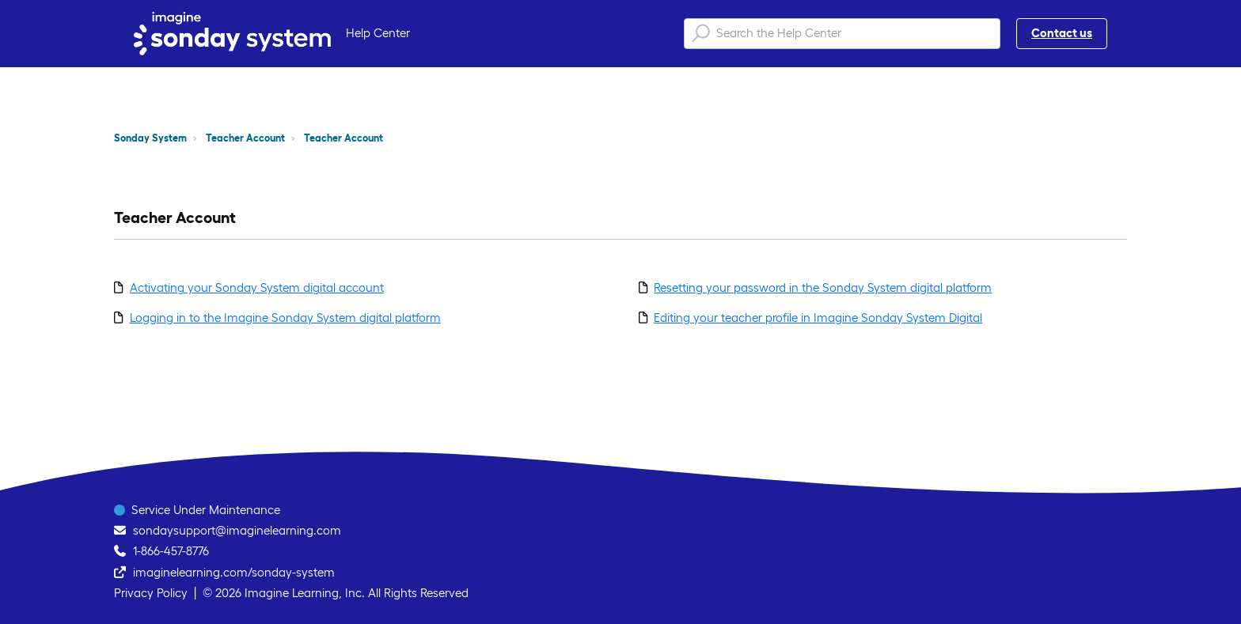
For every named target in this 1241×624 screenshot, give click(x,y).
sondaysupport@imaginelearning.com (237, 530)
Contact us (1061, 33)
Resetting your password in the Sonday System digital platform (823, 287)
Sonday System (150, 138)
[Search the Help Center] (842, 33)
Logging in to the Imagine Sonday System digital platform (285, 317)
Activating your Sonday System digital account (257, 287)
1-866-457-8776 (171, 551)
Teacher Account (245, 138)
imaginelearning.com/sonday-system (234, 572)
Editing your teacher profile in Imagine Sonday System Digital (818, 317)
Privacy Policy (151, 592)
